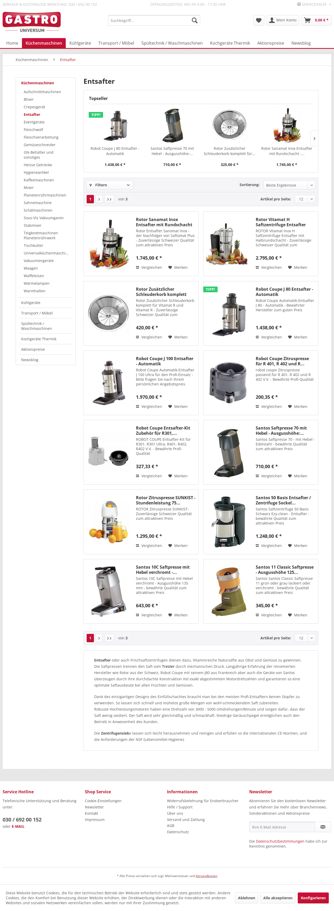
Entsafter (32, 114)
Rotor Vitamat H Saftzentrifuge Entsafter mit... (281, 222)
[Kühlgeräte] (80, 43)
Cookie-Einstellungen (103, 800)
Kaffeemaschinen (39, 179)
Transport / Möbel (37, 313)
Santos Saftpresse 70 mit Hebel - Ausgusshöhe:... (172, 151)
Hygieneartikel (36, 172)
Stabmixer (32, 225)
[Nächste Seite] (99, 199)
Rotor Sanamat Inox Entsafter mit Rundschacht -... (286, 151)
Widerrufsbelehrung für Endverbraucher (202, 800)
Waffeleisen (34, 275)
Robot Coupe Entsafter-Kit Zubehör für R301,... (163, 430)
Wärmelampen (37, 283)
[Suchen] (194, 20)
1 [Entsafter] (90, 199)
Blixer (29, 99)
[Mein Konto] (283, 20)
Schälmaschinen (38, 210)
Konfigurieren (313, 897)
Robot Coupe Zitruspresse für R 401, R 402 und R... (282, 361)
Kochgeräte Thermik (38, 338)
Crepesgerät (34, 106)
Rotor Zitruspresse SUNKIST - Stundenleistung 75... (165, 500)
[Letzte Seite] (109, 199)
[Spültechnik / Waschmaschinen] (172, 43)
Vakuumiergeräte (39, 260)
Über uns (175, 813)
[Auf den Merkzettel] (178, 267)
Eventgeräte (34, 122)
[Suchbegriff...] (154, 20)
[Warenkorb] (316, 20)
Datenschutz (178, 831)
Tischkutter (33, 245)
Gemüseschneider (40, 144)
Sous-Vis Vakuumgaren (44, 217)
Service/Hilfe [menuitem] (312, 4)
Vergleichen (149, 267)
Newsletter (94, 807)
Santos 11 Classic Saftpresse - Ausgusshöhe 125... (285, 569)
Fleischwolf (33, 129)
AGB (170, 825)
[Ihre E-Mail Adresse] (282, 827)
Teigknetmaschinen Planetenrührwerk (41, 235)
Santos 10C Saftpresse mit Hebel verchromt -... (163, 569)
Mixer (29, 187)
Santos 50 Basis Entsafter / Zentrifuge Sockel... (283, 500)
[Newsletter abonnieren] (323, 827)
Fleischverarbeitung (41, 137)
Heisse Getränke (38, 164)
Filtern (98, 184)
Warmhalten (34, 290)
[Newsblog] (301, 43)
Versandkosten (206, 876)
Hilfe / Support (180, 807)
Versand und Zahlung (186, 819)
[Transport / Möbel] (116, 43)
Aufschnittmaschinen (42, 91)
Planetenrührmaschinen (45, 195)
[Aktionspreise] (271, 43)
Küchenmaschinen (37, 82)
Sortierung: (250, 184)
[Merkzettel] (258, 20)
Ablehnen (246, 897)
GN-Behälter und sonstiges (38, 155)
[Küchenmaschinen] (44, 43)
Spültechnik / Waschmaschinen (36, 326)
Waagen (31, 268)
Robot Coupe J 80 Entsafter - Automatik (115, 151)
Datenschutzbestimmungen (280, 841)
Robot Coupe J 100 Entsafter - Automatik (164, 361)
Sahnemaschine (38, 202)
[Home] (12, 43)
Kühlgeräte (30, 302)
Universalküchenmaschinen (48, 253)
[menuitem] (154, 20)
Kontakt (91, 813)
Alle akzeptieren (278, 897)
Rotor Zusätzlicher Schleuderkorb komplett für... (229, 151)
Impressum (95, 819)
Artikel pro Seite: (275, 199)
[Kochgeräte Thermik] (230, 43)
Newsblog (29, 359)
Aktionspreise (33, 349)
